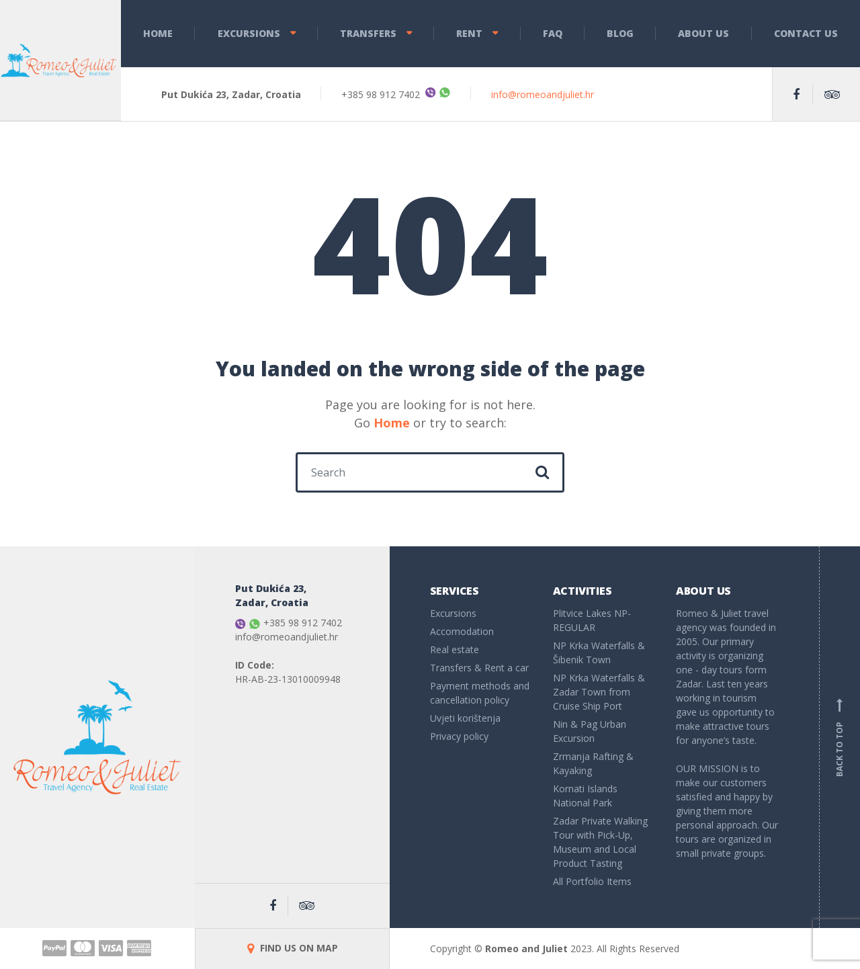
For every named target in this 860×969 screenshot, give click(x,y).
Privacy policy (459, 736)
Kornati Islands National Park (585, 795)
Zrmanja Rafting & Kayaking (593, 763)
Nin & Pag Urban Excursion (589, 731)
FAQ (552, 33)
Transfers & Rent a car (479, 667)
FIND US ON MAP (292, 947)
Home (158, 33)
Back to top (840, 737)
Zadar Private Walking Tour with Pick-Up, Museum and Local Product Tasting (600, 842)
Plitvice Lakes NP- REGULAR (592, 620)
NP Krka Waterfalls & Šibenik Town (599, 652)
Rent (469, 33)
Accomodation (462, 631)
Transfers (368, 33)
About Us (703, 33)
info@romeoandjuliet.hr (542, 94)
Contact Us (806, 33)
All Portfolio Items (592, 881)
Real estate (454, 649)
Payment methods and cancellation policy (479, 692)
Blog (620, 33)
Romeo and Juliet (526, 948)
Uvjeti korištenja (465, 718)
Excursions (249, 33)
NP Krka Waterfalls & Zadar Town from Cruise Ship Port (599, 691)
